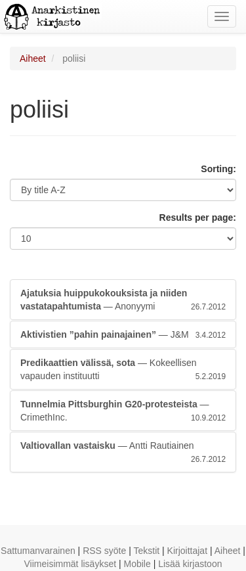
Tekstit (146, 550)
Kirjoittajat (187, 550)
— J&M (123, 334)
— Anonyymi (123, 300)
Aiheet (33, 58)
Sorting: (218, 169)
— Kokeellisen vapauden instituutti (123, 369)
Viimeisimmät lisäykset (70, 564)
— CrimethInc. (123, 411)
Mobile (137, 564)
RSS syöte (104, 550)
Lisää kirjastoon (190, 564)
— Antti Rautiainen (123, 452)
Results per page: (197, 217)
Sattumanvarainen (38, 550)
